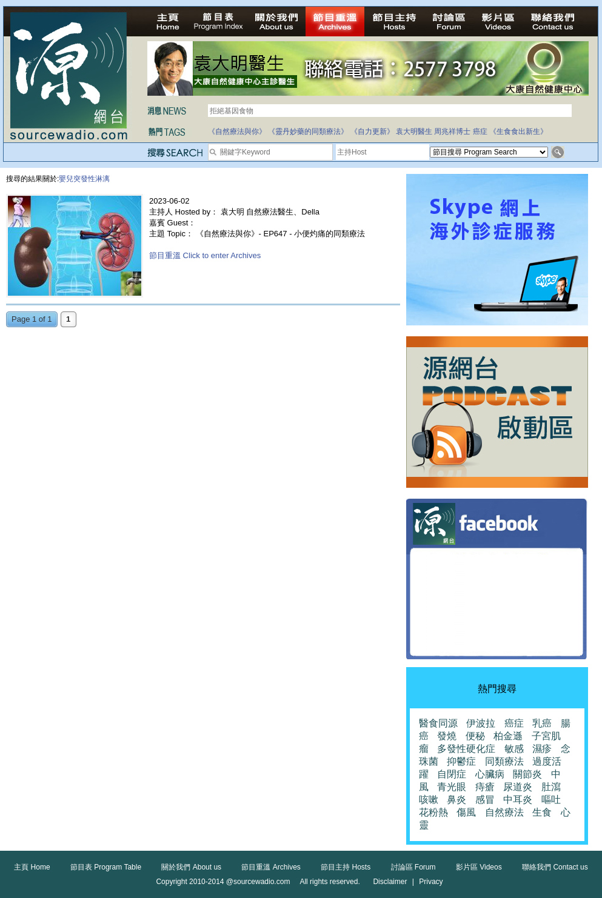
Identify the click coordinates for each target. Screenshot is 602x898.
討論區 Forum (413, 867)
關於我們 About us (191, 867)
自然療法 (504, 812)
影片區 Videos (479, 867)
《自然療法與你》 (237, 131)
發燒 (447, 736)
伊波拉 (480, 723)
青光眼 (451, 787)
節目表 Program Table (105, 867)
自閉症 (451, 774)
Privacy (431, 881)
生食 (542, 812)
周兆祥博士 (452, 131)
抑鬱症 (461, 761)
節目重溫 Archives (270, 867)
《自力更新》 (372, 131)
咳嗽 (428, 799)
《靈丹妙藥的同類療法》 (308, 131)
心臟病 (489, 774)
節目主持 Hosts (345, 867)
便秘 (475, 736)
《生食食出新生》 (518, 131)
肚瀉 (551, 787)
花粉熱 (433, 812)
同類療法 (504, 761)
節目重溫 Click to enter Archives (205, 255)
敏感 (514, 748)
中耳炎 (517, 799)
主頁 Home (32, 867)
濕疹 (542, 748)
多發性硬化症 (466, 748)
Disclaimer (390, 881)
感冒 (485, 799)
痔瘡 (485, 787)
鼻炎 (456, 799)
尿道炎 (517, 787)
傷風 (466, 812)
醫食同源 (438, 723)
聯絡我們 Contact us (555, 867)
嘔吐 (551, 799)
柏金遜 (508, 736)
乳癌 (542, 723)
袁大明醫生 (414, 131)
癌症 (480, 131)
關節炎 (527, 774)
